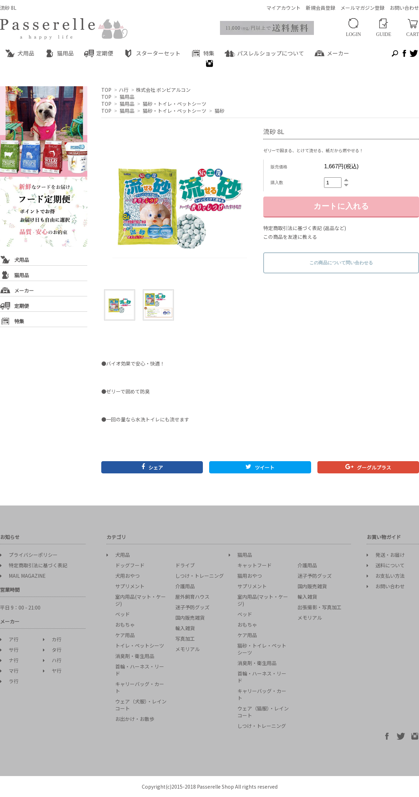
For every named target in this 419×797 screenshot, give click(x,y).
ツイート (259, 467)
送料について (386, 565)
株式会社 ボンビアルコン (163, 89)
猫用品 (127, 96)
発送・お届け (386, 554)
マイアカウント (283, 7)
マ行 (9, 670)
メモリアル (187, 648)
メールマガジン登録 (362, 7)
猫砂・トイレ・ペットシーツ (174, 103)
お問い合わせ (404, 7)
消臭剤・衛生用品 (134, 655)
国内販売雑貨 (190, 617)
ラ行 (9, 681)
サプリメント (130, 586)
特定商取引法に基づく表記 (33, 565)
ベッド (122, 614)
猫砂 (220, 110)
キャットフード (254, 565)
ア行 (9, 639)
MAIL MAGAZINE (23, 575)
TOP (106, 89)
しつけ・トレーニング (199, 575)
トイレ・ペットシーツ (139, 645)
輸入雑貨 (185, 628)
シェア (152, 467)
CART (412, 28)
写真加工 (185, 638)
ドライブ (185, 565)
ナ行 (9, 660)
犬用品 (118, 554)
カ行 (52, 639)
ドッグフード (130, 565)
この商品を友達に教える (290, 236)
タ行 (52, 649)
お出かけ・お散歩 (134, 718)
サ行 (9, 649)
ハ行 (123, 89)
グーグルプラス (368, 467)
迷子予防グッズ (192, 607)
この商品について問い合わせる (341, 262)
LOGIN (353, 27)
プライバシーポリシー (29, 554)
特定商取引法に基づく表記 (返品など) (304, 227)
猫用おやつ (249, 575)
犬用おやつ (127, 575)
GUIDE (383, 28)
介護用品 (185, 586)
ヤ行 (52, 670)
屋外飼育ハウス (192, 596)
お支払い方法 (386, 575)
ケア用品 (125, 635)
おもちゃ (125, 624)
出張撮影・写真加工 (319, 607)
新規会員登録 (320, 7)
